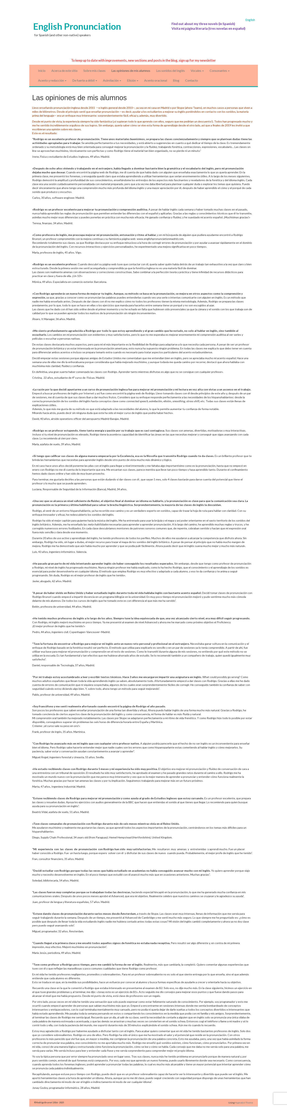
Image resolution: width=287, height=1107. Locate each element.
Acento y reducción (52, 80)
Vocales (197, 70)
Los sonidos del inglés (170, 70)
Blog (176, 80)
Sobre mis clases (94, 70)
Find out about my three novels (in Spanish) (203, 24)
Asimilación (112, 80)
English (250, 20)
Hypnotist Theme (244, 1102)
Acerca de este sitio (64, 70)
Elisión (132, 80)
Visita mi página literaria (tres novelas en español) (208, 28)
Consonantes (220, 70)
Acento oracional (155, 80)
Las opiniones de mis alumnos (130, 70)
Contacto (191, 80)
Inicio (42, 70)
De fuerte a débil (84, 80)
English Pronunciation (77, 26)
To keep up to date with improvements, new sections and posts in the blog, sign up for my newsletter (143, 60)
